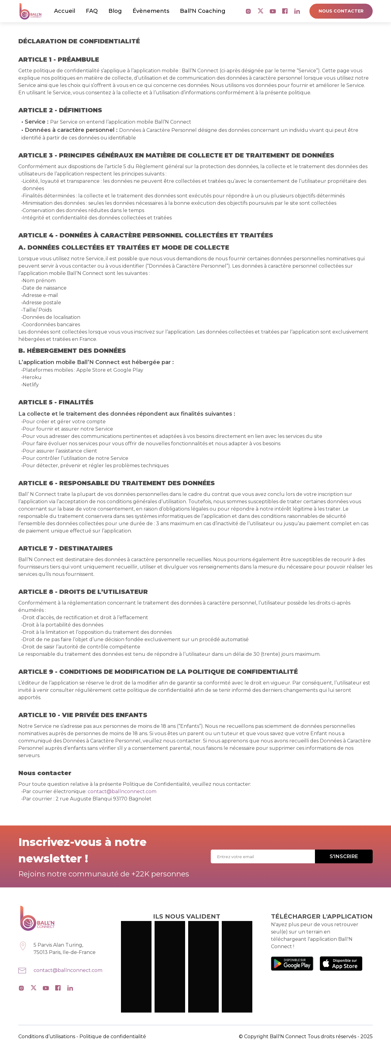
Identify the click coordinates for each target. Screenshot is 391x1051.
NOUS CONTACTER (341, 11)
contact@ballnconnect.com (122, 791)
